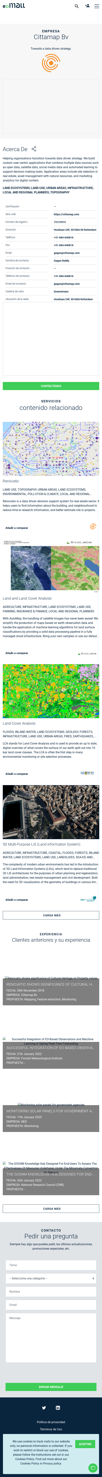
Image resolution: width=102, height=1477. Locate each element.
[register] (88, 6)
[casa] (14, 6)
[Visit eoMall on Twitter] (44, 1408)
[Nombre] (51, 1292)
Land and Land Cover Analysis (27, 598)
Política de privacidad (51, 1422)
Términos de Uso (51, 1429)
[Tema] (51, 1265)
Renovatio (11, 481)
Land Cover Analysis (19, 723)
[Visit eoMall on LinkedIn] (58, 1408)
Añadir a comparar (17, 528)
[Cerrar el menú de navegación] (96, 6)
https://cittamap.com (66, 214)
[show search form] (77, 6)
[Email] (51, 1305)
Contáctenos (51, 386)
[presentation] (34, 1373)
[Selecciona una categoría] (51, 1278)
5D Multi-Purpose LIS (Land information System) (41, 844)
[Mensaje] (51, 1338)
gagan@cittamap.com (67, 253)
